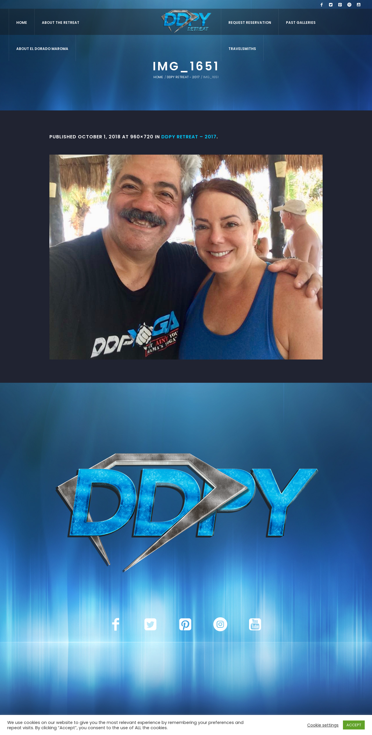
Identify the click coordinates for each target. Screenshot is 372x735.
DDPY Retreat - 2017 (183, 77)
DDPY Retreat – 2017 (189, 136)
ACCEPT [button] (353, 725)
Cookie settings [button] (323, 725)
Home (158, 77)
